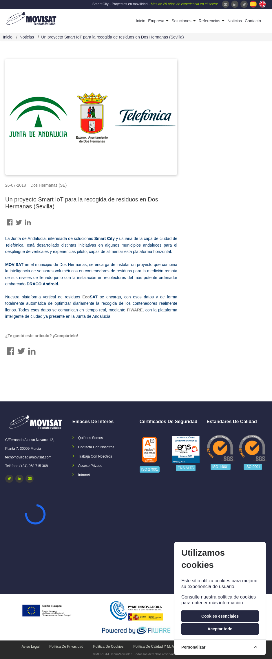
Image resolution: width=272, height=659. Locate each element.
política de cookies (237, 596)
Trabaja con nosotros (95, 456)
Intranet (84, 475)
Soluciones (181, 21)
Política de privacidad (66, 647)
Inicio (140, 21)
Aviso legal (31, 647)
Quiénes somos (90, 438)
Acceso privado (90, 466)
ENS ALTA (186, 468)
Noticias (234, 21)
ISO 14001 (220, 467)
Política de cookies (108, 647)
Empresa (156, 21)
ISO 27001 (149, 469)
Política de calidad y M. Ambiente (159, 647)
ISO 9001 (252, 467)
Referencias (209, 21)
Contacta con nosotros (96, 447)
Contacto (253, 21)
